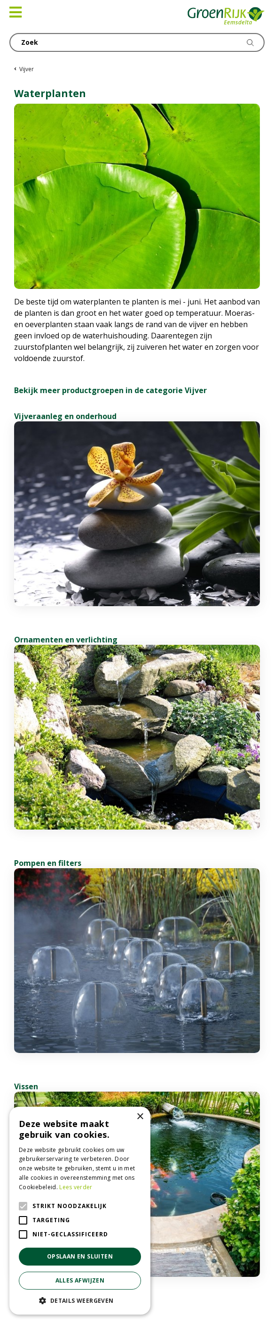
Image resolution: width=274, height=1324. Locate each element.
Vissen (26, 1086)
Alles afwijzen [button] (80, 1280)
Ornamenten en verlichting (65, 639)
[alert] (79, 1211)
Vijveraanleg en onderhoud (65, 416)
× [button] (139, 1116)
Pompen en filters (47, 863)
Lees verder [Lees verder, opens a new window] (75, 1187)
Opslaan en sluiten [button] (80, 1256)
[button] (80, 1300)
